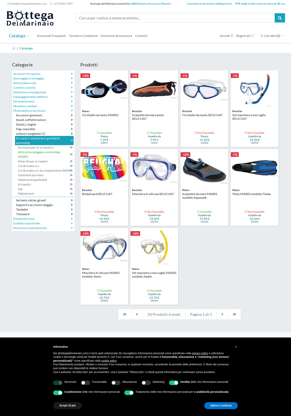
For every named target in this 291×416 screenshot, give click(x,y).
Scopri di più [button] (67, 405)
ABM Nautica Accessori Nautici (151, 3)
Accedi (226, 35)
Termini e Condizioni (83, 35)
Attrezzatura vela (43, 83)
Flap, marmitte (44, 129)
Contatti (141, 35)
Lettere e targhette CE (44, 133)
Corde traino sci (45, 166)
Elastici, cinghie (44, 124)
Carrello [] (272, 35)
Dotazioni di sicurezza (116, 35)
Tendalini (44, 209)
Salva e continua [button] (221, 405)
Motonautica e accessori (43, 110)
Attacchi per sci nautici (45, 161)
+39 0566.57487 (61, 3)
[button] (236, 347)
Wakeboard (45, 193)
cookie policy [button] (108, 360)
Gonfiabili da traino (45, 175)
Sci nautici (45, 184)
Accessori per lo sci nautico (45, 147)
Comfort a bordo (43, 87)
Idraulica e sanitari (43, 106)
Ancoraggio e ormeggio (43, 78)
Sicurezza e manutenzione (43, 228)
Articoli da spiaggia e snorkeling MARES (45, 154)
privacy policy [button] (200, 353)
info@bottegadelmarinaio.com (27, 3)
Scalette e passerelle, (43, 223)
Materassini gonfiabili (45, 179)
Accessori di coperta (43, 73)
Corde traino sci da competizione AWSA (45, 170)
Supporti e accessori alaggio (44, 205)
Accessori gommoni (44, 115)
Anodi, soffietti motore (44, 119)
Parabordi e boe (43, 218)
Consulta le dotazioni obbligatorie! (209, 3)
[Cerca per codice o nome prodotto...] (175, 17)
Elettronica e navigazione (43, 92)
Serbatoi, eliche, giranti (44, 200)
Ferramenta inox (43, 101)
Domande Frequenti (51, 35)
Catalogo (19, 35)
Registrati (245, 35)
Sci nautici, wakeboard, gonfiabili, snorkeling (45, 140)
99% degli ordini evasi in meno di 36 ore (260, 3)
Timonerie (44, 214)
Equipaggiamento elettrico (43, 96)
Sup (45, 189)
